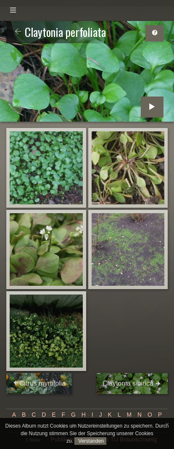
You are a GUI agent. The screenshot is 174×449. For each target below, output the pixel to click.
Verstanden (90, 441)
